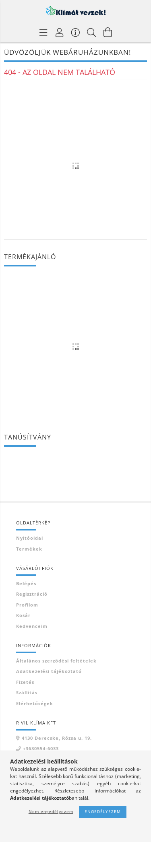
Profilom (27, 605)
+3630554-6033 (41, 748)
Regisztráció (32, 594)
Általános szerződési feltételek (56, 661)
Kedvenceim (32, 626)
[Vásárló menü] (76, 32)
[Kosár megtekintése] (108, 32)
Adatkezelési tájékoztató (49, 671)
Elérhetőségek (34, 703)
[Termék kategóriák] (43, 32)
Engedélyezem (103, 811)
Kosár (23, 615)
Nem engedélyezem (51, 811)
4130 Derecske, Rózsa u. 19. (57, 738)
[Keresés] (92, 32)
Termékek (29, 549)
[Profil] (60, 32)
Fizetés (25, 682)
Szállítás (26, 692)
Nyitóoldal (29, 538)
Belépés (26, 583)
